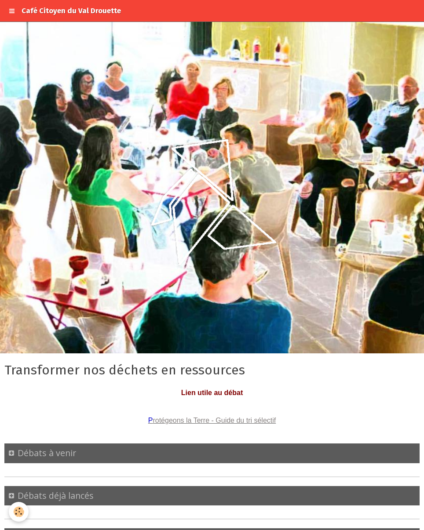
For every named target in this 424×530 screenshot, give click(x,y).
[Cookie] (19, 512)
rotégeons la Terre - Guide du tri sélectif (214, 420)
